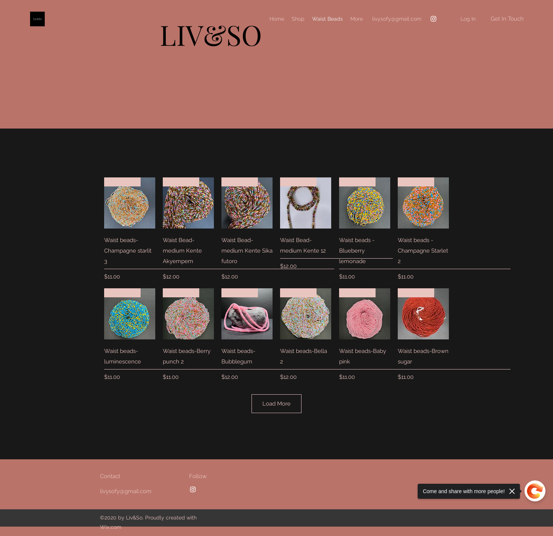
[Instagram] (433, 19)
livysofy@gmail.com (396, 19)
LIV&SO (211, 34)
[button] (507, 19)
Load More (276, 403)
